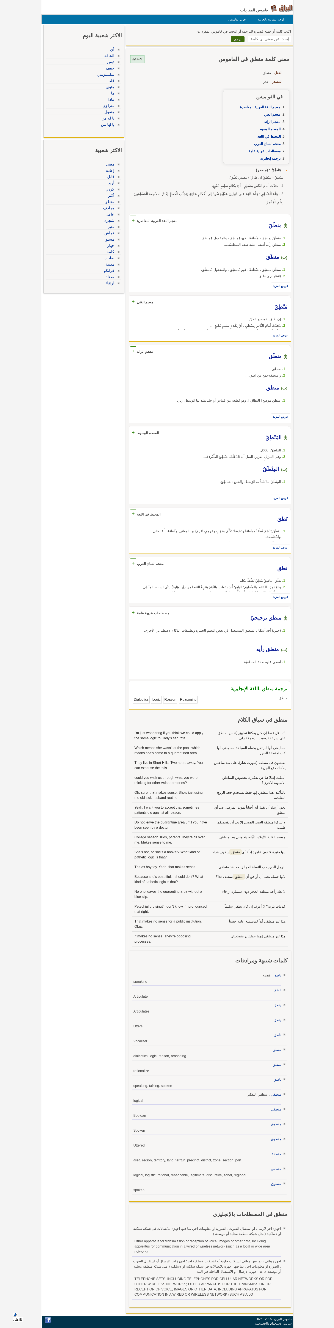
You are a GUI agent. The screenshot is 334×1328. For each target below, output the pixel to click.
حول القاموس (236, 19)
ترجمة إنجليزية (269, 158)
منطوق (275, 1124)
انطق (276, 990)
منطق (275, 1050)
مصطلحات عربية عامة (263, 151)
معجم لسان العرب (266, 144)
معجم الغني (271, 114)
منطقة (275, 1154)
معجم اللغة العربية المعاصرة (259, 107)
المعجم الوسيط (268, 129)
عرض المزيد (279, 286)
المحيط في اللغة (268, 136)
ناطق (276, 975)
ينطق (276, 1005)
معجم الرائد (271, 122)
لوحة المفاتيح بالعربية (270, 19)
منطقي (275, 1094)
